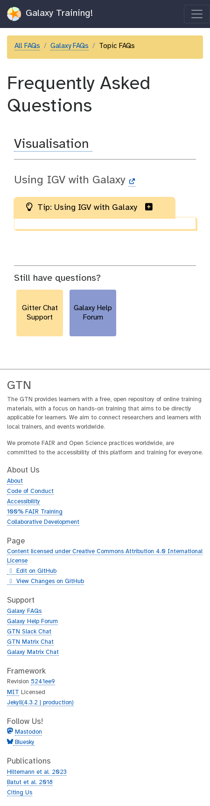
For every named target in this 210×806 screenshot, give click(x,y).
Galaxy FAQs (69, 46)
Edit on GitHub (31, 571)
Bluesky (24, 742)
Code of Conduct (30, 491)
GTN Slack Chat (29, 632)
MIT (13, 692)
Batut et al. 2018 (30, 782)
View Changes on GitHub (45, 581)
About (15, 481)
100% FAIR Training (35, 512)
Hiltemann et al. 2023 (37, 772)
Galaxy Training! (50, 14)
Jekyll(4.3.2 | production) (40, 703)
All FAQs (27, 46)
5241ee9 (43, 682)
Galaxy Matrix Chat (33, 652)
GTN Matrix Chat (30, 642)
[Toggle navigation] (197, 14)
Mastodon (28, 732)
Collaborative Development (43, 522)
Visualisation (53, 144)
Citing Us (19, 793)
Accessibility (23, 502)
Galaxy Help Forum (32, 621)
